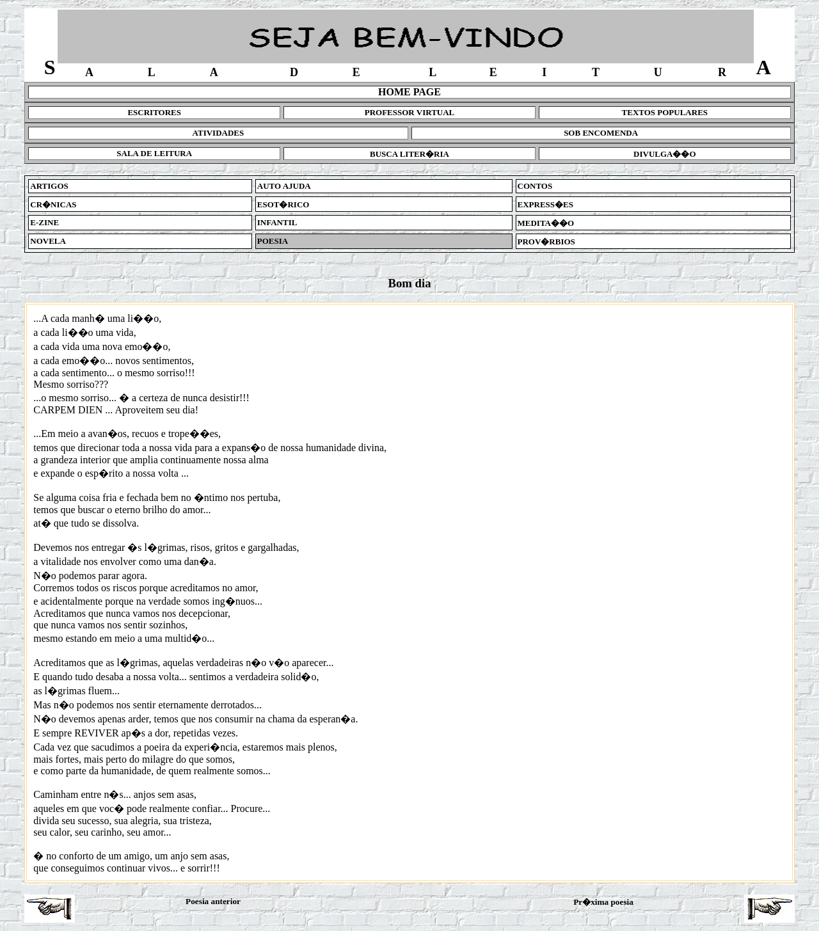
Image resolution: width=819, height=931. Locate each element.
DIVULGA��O (664, 154)
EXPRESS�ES (545, 204)
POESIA (272, 241)
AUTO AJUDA (284, 186)
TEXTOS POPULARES (665, 112)
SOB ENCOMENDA (601, 133)
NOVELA (48, 241)
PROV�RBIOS (546, 241)
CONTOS (535, 186)
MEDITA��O (546, 223)
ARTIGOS (49, 186)
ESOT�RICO (283, 204)
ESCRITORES (154, 112)
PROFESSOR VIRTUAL (410, 112)
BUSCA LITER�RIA (409, 154)
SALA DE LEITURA (154, 153)
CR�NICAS (53, 204)
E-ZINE (44, 222)
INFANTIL (277, 222)
